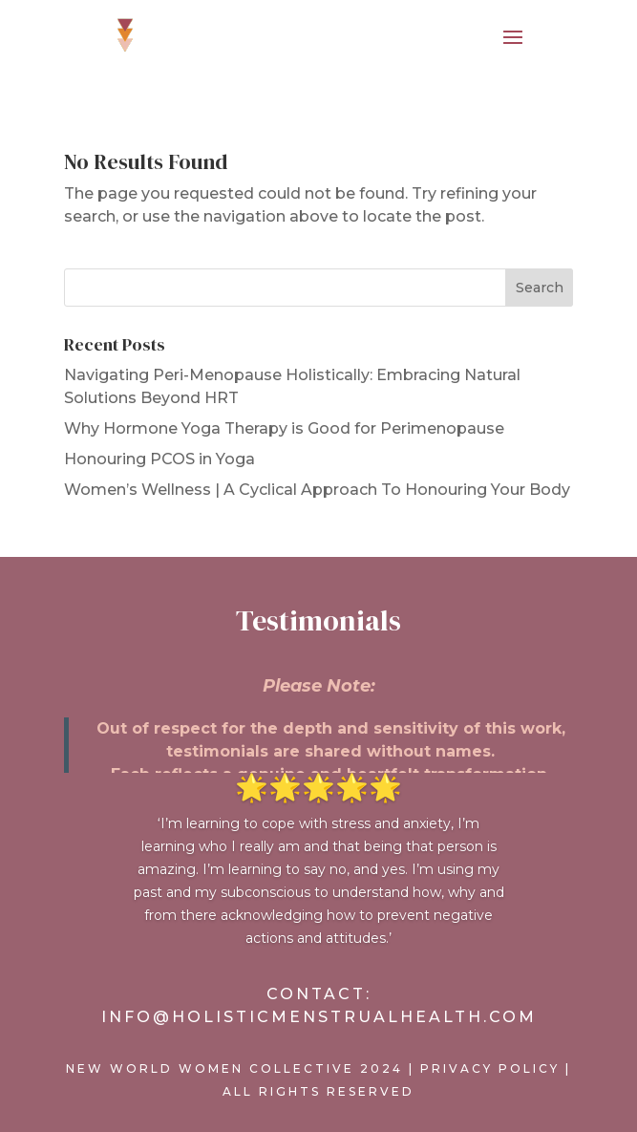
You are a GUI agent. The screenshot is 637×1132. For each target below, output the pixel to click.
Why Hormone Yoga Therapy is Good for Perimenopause (284, 428)
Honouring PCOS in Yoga (159, 459)
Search (539, 287)
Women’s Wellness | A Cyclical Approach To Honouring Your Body (317, 490)
